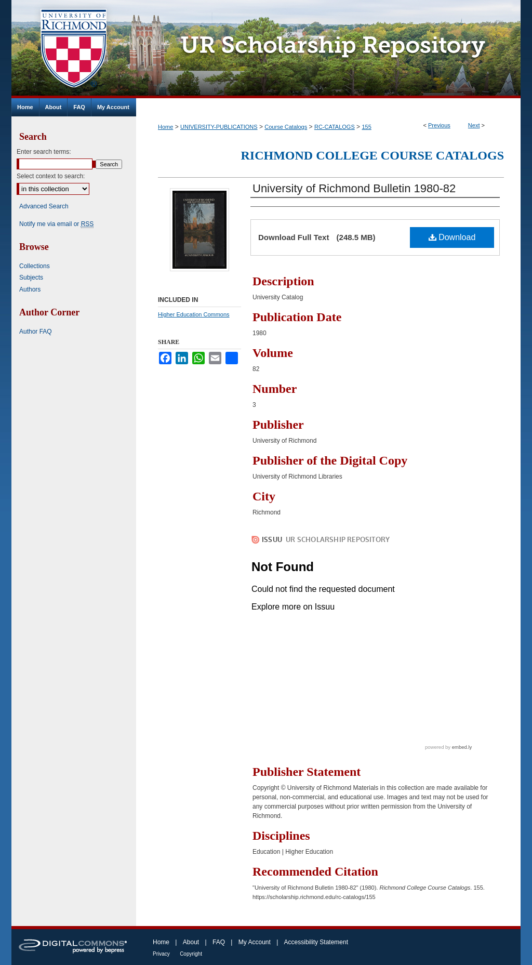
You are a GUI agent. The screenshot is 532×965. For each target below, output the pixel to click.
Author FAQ (35, 331)
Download (452, 237)
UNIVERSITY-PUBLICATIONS (219, 127)
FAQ (218, 942)
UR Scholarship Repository (328, 49)
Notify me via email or (56, 224)
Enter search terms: (44, 151)
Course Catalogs (285, 127)
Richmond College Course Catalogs (372, 155)
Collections (34, 266)
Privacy (161, 954)
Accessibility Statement (316, 942)
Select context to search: (51, 176)
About (191, 942)
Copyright (191, 954)
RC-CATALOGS (334, 127)
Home (165, 127)
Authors (30, 289)
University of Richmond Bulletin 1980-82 (354, 188)
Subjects (31, 277)
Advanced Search (44, 206)
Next (474, 125)
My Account (254, 942)
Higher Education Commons (194, 314)
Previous (439, 125)
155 (366, 127)
